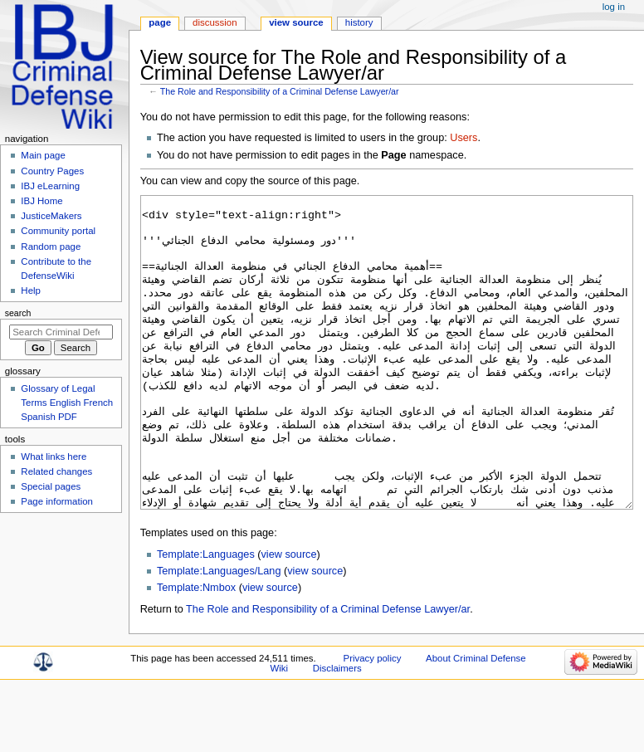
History (359, 22)
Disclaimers (337, 730)
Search (18, 313)
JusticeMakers (51, 216)
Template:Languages (206, 617)
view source (289, 617)
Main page (43, 155)
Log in (614, 7)
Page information (57, 501)
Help (31, 290)
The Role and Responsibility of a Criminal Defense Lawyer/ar (279, 91)
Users (463, 138)
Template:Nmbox (196, 650)
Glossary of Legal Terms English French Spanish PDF (67, 402)
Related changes (56, 471)
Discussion (215, 22)
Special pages (50, 486)
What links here (53, 456)
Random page (50, 246)
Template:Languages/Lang (219, 633)
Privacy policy (373, 720)
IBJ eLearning (50, 186)
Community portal (58, 231)
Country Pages (52, 171)
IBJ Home (41, 201)
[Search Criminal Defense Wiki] (61, 332)
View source (296, 22)
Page (160, 22)
